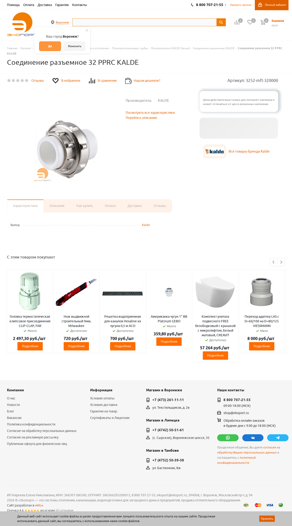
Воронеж (62, 22)
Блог (10, 411)
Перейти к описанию (141, 118)
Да (50, 46)
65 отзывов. (65, 510)
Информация (101, 390)
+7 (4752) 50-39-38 (168, 460)
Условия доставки (103, 405)
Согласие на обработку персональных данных (41, 431)
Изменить (74, 46)
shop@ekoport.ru (236, 413)
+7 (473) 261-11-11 (168, 400)
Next (281, 262)
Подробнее (30, 346)
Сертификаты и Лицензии (109, 418)
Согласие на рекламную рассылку (33, 437)
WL (39, 505)
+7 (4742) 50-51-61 (168, 430)
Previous (274, 262)
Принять (267, 518)
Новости (13, 405)
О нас (11, 398)
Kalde (146, 225)
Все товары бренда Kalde (249, 151)
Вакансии (14, 418)
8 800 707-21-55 (237, 400)
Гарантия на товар (103, 411)
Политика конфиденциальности (31, 424)
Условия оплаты (102, 398)
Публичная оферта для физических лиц (37, 444)
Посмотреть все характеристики (150, 112)
